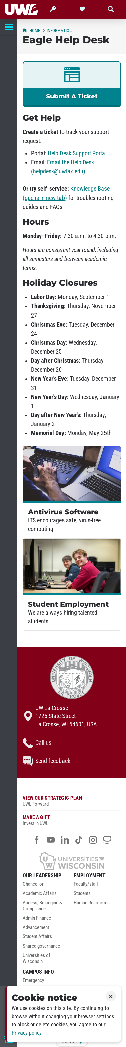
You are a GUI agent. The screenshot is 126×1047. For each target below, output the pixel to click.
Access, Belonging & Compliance (42, 906)
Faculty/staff (86, 884)
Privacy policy (26, 1033)
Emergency (33, 980)
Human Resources (92, 903)
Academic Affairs (40, 893)
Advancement (36, 927)
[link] (72, 84)
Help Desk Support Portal (77, 153)
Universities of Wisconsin (36, 958)
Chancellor (33, 884)
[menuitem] (46, 886)
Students (82, 893)
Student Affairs (37, 936)
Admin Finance (37, 918)
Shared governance (41, 946)
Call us (37, 743)
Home (31, 30)
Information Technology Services (60, 30)
